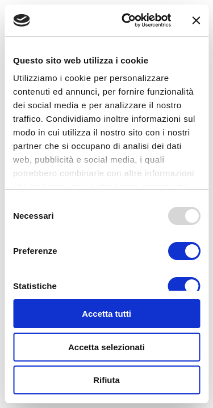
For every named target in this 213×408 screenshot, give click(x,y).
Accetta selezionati (106, 347)
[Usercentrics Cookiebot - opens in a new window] (127, 20)
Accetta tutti (106, 313)
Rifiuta (106, 380)
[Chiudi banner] (196, 20)
